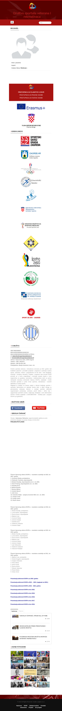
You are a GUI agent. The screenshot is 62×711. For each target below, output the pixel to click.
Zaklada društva (34, 705)
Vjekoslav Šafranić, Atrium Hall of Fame (33, 616)
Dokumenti (23, 707)
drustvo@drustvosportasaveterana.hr (23, 358)
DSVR (25, 705)
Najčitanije (14, 611)
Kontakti (43, 705)
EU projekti (38, 707)
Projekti (31, 707)
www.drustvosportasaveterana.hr (22, 356)
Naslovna (19, 705)
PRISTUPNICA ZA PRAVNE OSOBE (31, 95)
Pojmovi (21, 611)
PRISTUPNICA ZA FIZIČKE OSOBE (31, 98)
